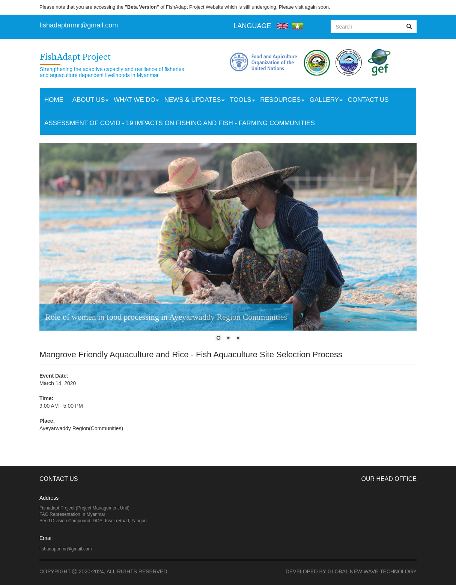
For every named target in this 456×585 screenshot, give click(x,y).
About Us (88, 100)
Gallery (324, 100)
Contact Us (368, 99)
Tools (240, 100)
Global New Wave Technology (372, 571)
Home (53, 99)
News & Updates (192, 100)
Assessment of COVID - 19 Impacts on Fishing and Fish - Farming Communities (179, 123)
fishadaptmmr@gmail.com (65, 549)
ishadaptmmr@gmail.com (79, 25)
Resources (280, 100)
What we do (134, 100)
